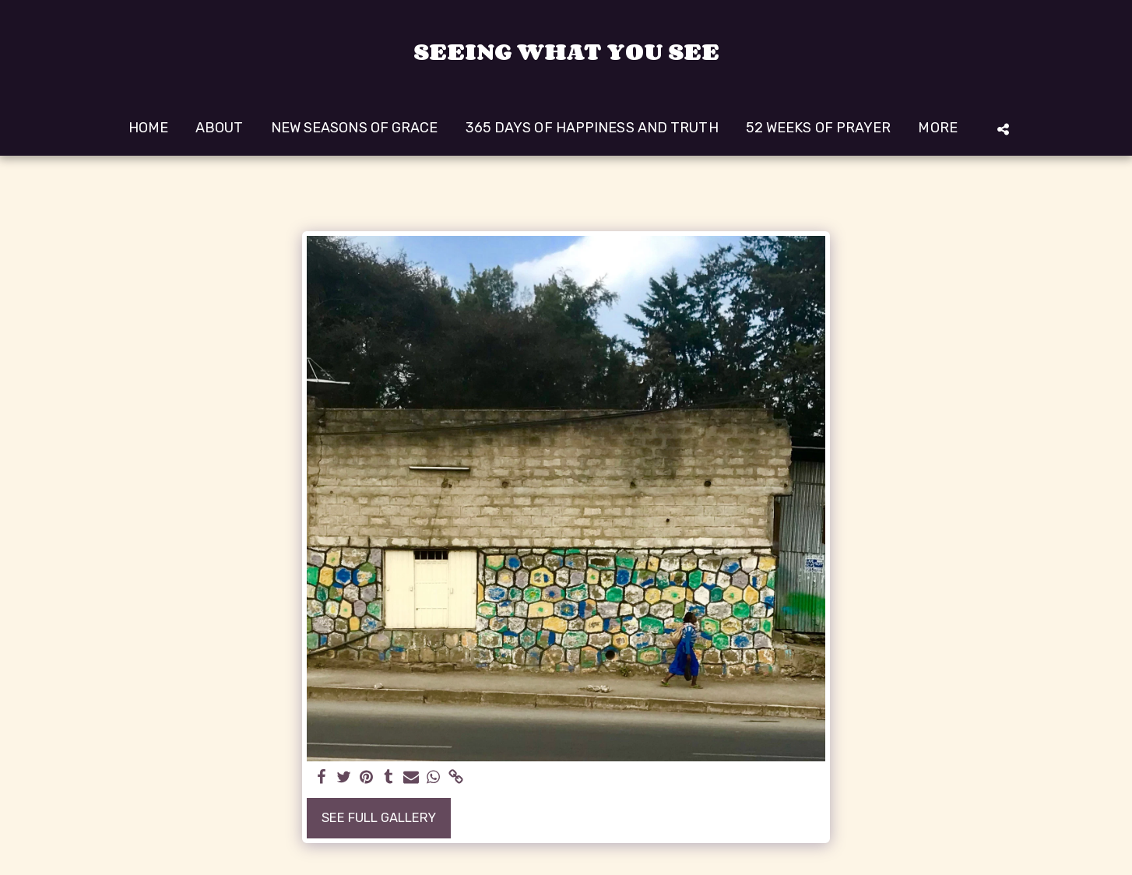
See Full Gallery (379, 817)
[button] (1003, 128)
